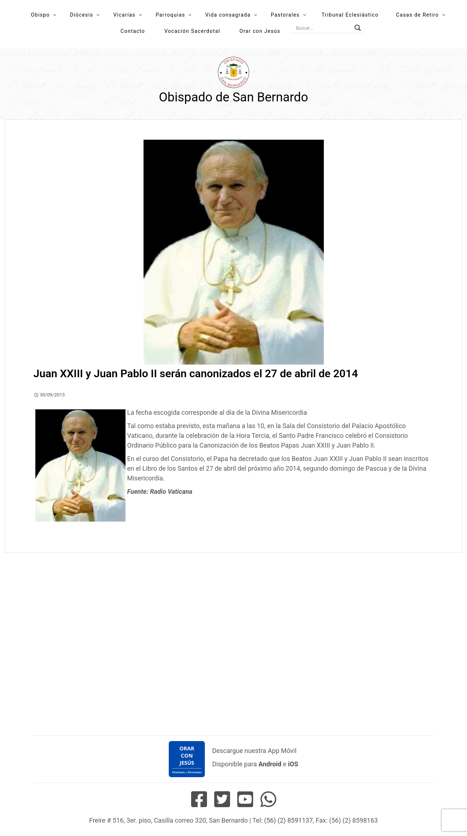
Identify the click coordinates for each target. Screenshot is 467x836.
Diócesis (81, 15)
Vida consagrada (228, 15)
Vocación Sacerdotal (192, 31)
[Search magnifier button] (358, 28)
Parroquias (170, 15)
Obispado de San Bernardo (233, 97)
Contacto (132, 31)
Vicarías (124, 15)
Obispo (40, 15)
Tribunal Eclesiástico (350, 15)
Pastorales (285, 15)
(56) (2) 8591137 (288, 820)
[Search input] (323, 28)
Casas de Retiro (417, 15)
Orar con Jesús (259, 31)
